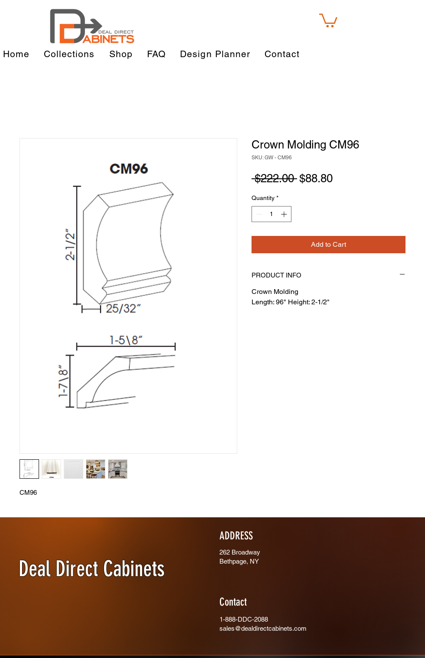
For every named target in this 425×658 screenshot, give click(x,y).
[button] (328, 19)
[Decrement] (258, 214)
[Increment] (284, 214)
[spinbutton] (271, 214)
